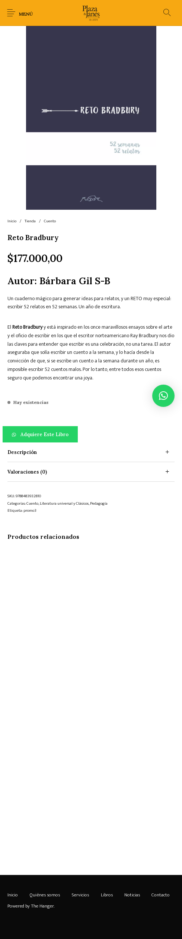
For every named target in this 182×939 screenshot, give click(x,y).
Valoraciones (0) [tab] (27, 472)
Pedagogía (99, 503)
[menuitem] (12, 895)
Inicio (11, 221)
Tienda (30, 221)
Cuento (50, 221)
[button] (91, 434)
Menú (26, 14)
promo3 (29, 510)
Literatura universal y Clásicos (64, 503)
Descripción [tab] (22, 452)
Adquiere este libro (44, 434)
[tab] (91, 452)
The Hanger (42, 906)
